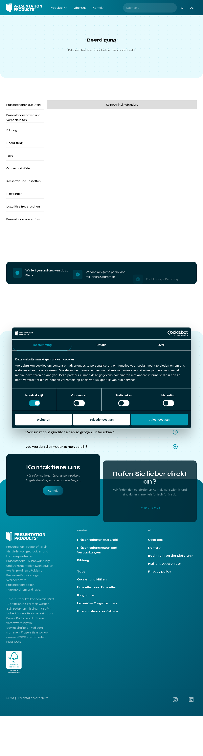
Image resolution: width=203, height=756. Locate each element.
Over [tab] (161, 345)
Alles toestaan (159, 419)
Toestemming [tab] (42, 345)
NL (182, 7)
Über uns (80, 8)
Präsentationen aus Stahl (97, 543)
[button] (59, 7)
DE (191, 7)
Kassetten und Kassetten (97, 591)
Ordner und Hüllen (92, 583)
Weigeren (43, 419)
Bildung (83, 564)
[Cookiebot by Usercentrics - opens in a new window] (170, 333)
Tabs (81, 575)
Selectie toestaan (101, 419)
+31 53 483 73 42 (150, 524)
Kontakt (98, 8)
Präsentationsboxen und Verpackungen (97, 553)
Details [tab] (101, 345)
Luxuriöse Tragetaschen (97, 607)
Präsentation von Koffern (97, 615)
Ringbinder (86, 599)
